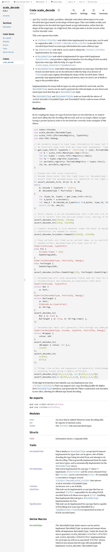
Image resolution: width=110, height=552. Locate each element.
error (32, 420)
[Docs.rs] (6, 2)
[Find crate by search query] (100, 2)
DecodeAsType (36, 469)
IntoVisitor (34, 489)
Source (33, 13)
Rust (80, 2)
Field (32, 439)
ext (31, 423)
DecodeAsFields (37, 451)
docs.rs (70, 2)
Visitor (54, 407)
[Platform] (41, 2)
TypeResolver (35, 504)
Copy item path (59, 10)
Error (59, 404)
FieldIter (33, 486)
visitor (32, 426)
